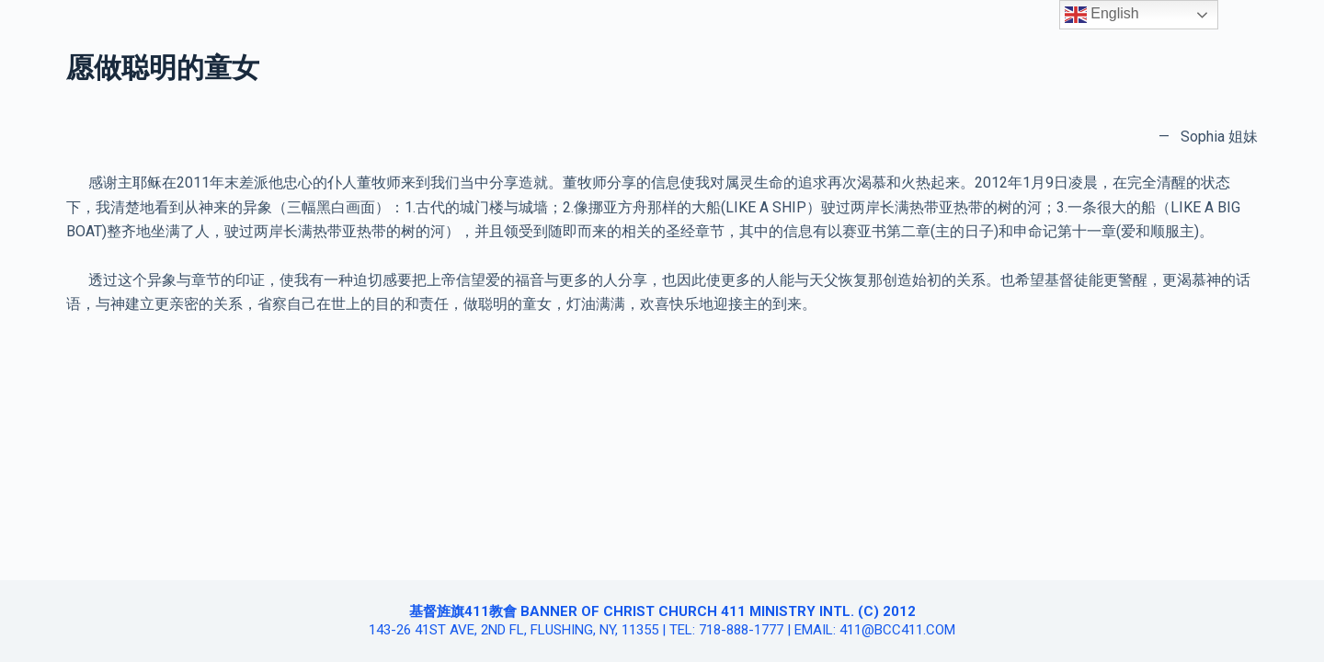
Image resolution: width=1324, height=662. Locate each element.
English (1102, 15)
